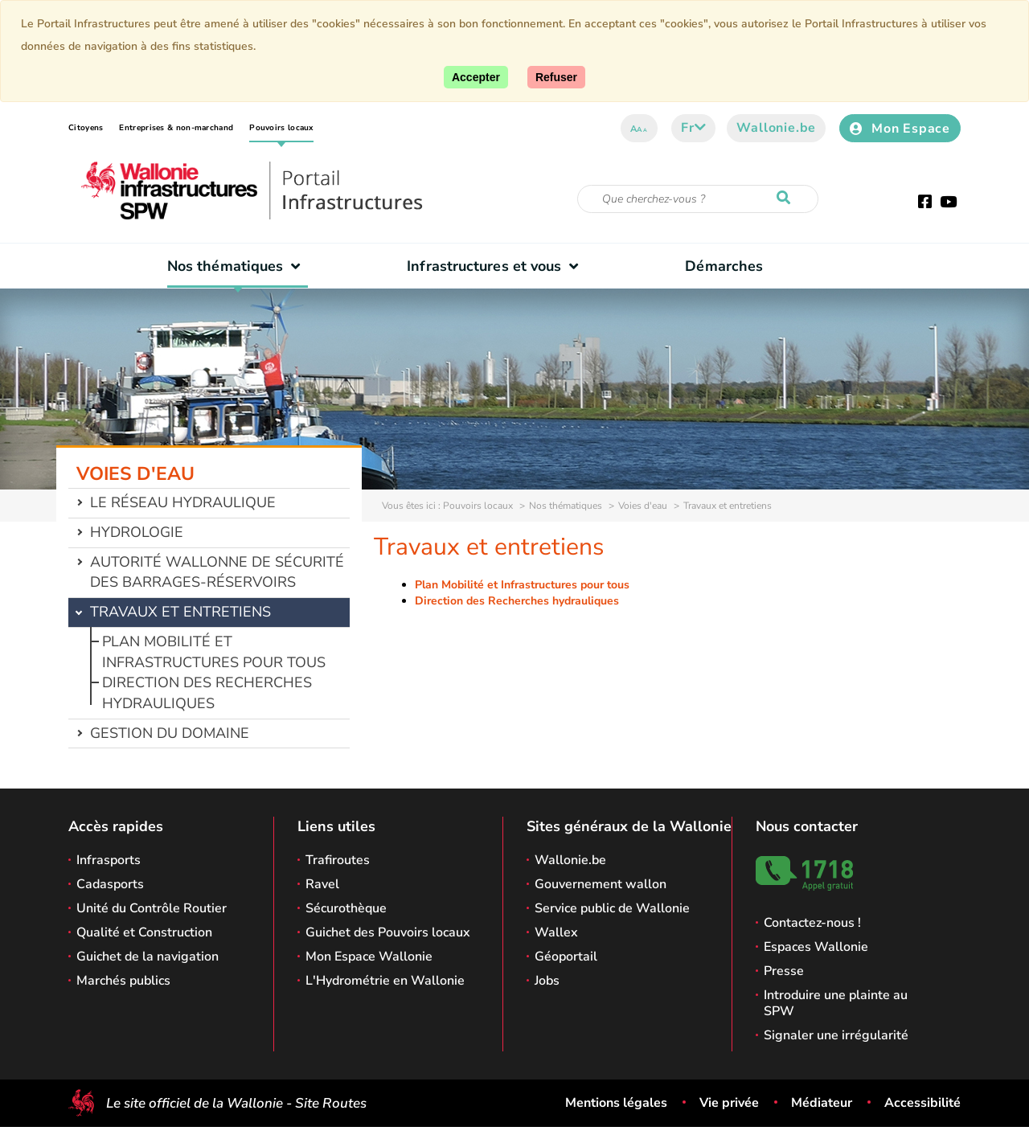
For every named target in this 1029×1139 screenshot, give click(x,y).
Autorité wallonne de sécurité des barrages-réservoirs (217, 572)
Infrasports (108, 860)
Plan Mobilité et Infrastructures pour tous (214, 652)
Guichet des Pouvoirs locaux (387, 932)
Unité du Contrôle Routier (151, 908)
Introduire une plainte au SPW (836, 1003)
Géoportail (566, 956)
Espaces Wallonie (816, 947)
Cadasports (110, 884)
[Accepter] (476, 77)
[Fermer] (556, 77)
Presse (784, 971)
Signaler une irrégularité (836, 1035)
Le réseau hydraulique (183, 502)
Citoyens (85, 127)
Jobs (547, 981)
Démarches (724, 266)
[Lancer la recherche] (787, 198)
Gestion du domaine (169, 733)
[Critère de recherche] (697, 199)
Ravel (322, 884)
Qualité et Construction (144, 932)
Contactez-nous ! (812, 923)
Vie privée (729, 1103)
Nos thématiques (237, 266)
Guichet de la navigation (147, 956)
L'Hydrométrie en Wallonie (385, 981)
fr (693, 128)
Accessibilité (922, 1103)
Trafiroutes (337, 860)
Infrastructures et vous (496, 266)
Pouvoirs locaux (281, 127)
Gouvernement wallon (600, 884)
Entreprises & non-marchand (176, 127)
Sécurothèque (346, 908)
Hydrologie (136, 532)
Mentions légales (616, 1103)
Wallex (556, 932)
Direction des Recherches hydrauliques (207, 693)
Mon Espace (900, 128)
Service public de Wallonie (612, 908)
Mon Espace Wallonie (369, 956)
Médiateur (821, 1103)
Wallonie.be (776, 128)
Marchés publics (123, 981)
